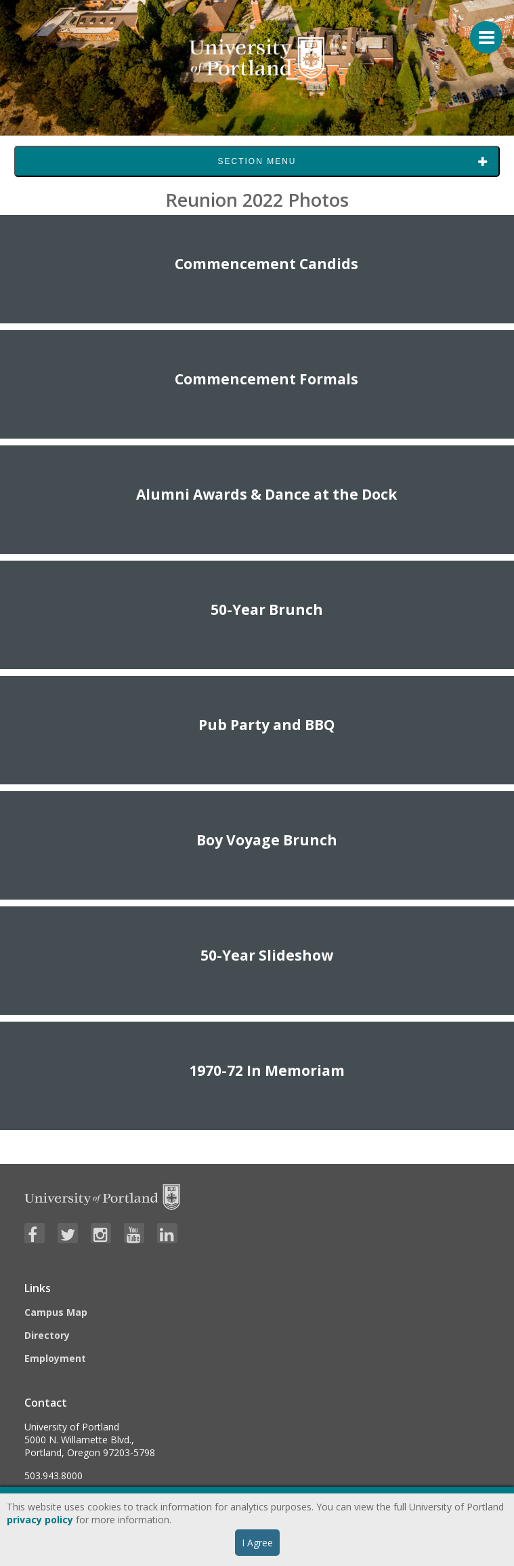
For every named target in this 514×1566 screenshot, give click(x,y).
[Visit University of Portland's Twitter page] (68, 1233)
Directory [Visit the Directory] (47, 1335)
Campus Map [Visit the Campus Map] (55, 1312)
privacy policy (40, 1519)
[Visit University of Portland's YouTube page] (134, 1233)
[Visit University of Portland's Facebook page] (34, 1233)
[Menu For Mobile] (480, 30)
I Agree (257, 1542)
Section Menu (256, 161)
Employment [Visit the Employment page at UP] (55, 1358)
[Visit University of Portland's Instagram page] (101, 1233)
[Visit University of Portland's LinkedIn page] (167, 1233)
